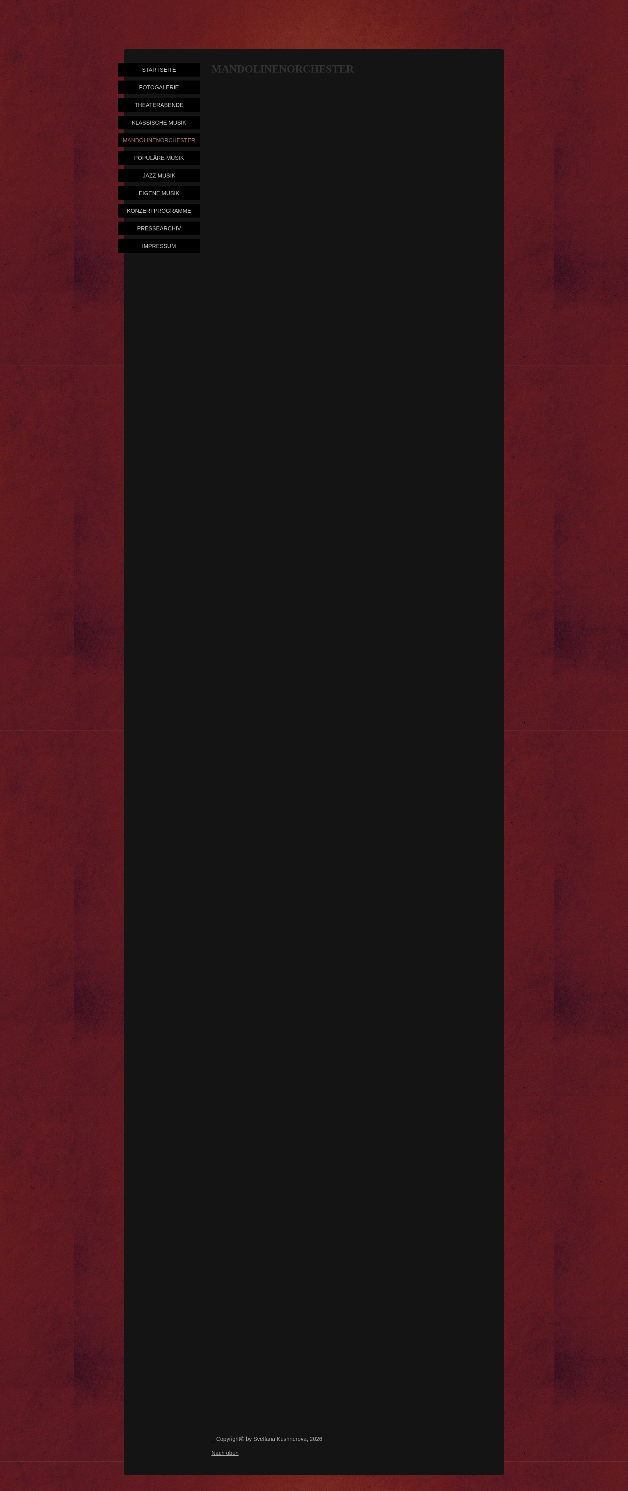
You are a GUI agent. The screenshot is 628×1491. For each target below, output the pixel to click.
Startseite (159, 70)
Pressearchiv (159, 228)
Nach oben (225, 1453)
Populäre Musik (159, 158)
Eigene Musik (159, 193)
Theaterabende (159, 105)
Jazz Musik (159, 175)
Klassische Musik (159, 122)
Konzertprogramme (159, 211)
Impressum (159, 246)
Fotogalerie (159, 87)
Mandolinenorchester (159, 140)
